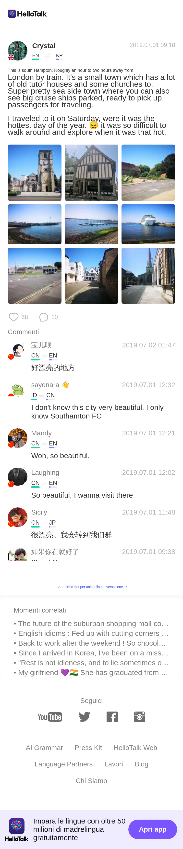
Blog (141, 764)
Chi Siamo (91, 781)
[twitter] (84, 717)
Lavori (113, 764)
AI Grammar (44, 747)
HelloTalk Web (135, 747)
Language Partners (64, 764)
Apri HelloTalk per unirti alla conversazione (90, 587)
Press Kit (88, 747)
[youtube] (50, 717)
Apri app (153, 829)
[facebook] (112, 717)
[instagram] (139, 717)
